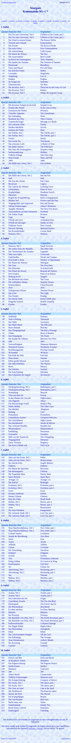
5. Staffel (34, 21)
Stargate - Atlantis (36, 728)
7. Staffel (49, 21)
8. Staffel (56, 21)
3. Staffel (19, 21)
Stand (3, 738)
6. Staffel (41, 21)
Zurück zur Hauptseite (8, 2)
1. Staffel (4, 21)
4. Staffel (26, 21)
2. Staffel (12, 21)
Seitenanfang (65, 738)
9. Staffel (63, 21)
